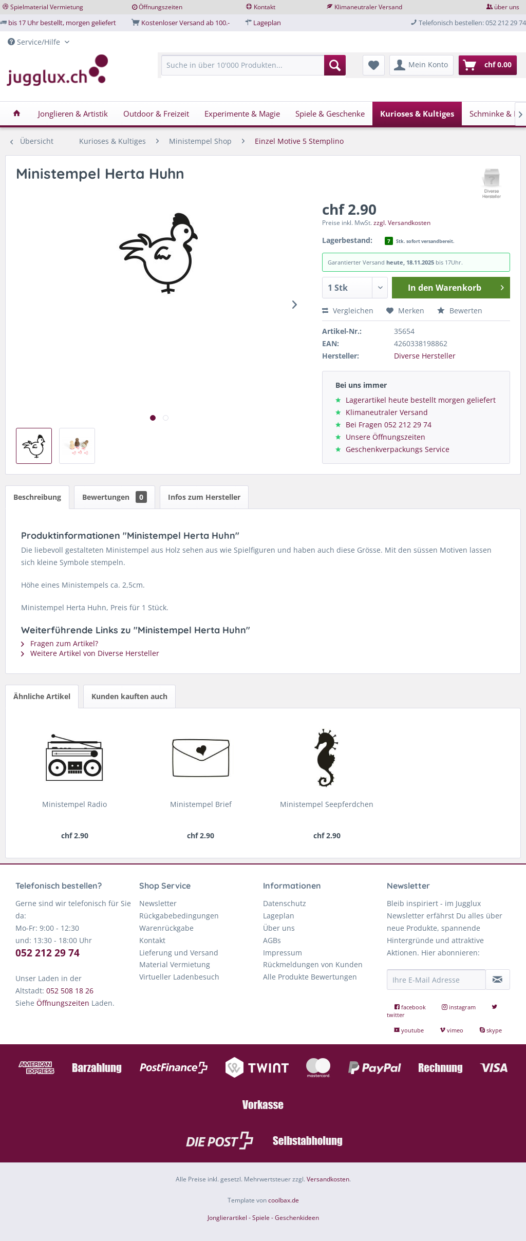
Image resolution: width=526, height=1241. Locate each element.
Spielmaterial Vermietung (46, 7)
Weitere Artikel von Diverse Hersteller (90, 653)
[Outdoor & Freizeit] (156, 113)
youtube (409, 1030)
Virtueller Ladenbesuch (179, 977)
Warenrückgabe (166, 928)
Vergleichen (347, 310)
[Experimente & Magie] (242, 113)
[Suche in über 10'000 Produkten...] (253, 65)
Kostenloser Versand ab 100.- (185, 22)
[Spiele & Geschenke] (330, 113)
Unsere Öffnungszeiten (385, 437)
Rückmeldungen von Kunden (313, 964)
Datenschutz (284, 903)
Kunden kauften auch (129, 696)
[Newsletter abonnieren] (497, 979)
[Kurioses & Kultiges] (417, 113)
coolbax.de (283, 1200)
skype (490, 1030)
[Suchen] (335, 65)
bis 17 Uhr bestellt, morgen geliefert (62, 22)
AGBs (272, 940)
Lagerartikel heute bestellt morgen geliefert (421, 400)
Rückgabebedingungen (179, 915)
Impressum (282, 952)
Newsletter (158, 903)
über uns (506, 7)
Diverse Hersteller (425, 356)
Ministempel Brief (201, 804)
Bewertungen (114, 497)
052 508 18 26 (69, 990)
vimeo (452, 1030)
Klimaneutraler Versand (368, 7)
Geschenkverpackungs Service (397, 449)
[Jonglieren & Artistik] (73, 113)
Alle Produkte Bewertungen (310, 977)
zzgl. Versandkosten (401, 222)
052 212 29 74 (47, 953)
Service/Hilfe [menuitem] (35, 42)
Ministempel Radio (74, 804)
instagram (459, 1007)
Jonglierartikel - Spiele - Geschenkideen (263, 1217)
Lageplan (267, 22)
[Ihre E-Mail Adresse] (436, 979)
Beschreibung (37, 497)
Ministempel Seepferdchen (326, 804)
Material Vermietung (174, 964)
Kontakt (264, 7)
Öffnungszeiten (160, 7)
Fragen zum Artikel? (59, 643)
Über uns (279, 928)
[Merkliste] (374, 65)
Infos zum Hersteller (204, 497)
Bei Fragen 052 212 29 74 (388, 424)
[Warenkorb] (487, 65)
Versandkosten (328, 1179)
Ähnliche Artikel (41, 696)
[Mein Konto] (421, 65)
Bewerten (459, 310)
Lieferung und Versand (178, 952)
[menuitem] (253, 70)
